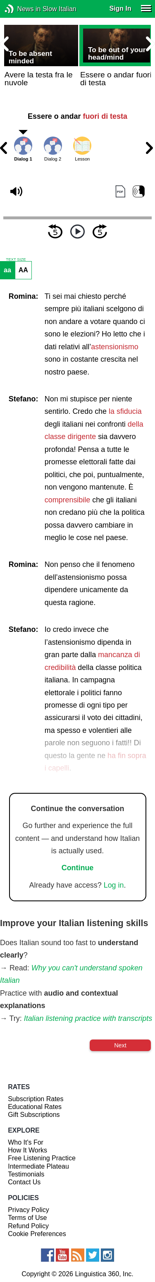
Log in (114, 885)
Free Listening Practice (42, 1158)
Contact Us (24, 1182)
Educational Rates (35, 1106)
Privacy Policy (28, 1209)
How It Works (27, 1150)
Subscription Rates (35, 1098)
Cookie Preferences (37, 1233)
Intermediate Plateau (38, 1166)
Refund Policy (28, 1225)
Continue (78, 868)
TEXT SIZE (16, 259)
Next (120, 1045)
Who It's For (25, 1142)
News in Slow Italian (21, 8)
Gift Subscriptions (34, 1114)
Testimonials (26, 1174)
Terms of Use (27, 1217)
